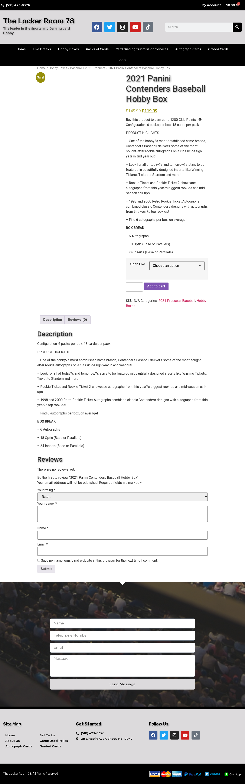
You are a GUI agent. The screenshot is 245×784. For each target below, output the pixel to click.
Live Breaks (42, 49)
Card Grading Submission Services (142, 49)
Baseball (76, 68)
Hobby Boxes (68, 49)
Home (21, 49)
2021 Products (95, 68)
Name (42, 528)
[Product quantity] (134, 287)
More (122, 60)
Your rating (46, 490)
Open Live (137, 264)
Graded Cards (218, 49)
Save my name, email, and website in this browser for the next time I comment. (99, 560)
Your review (47, 503)
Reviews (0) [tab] (77, 320)
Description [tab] (52, 320)
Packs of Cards (97, 49)
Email (42, 544)
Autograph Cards (188, 49)
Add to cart (156, 286)
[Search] (237, 27)
